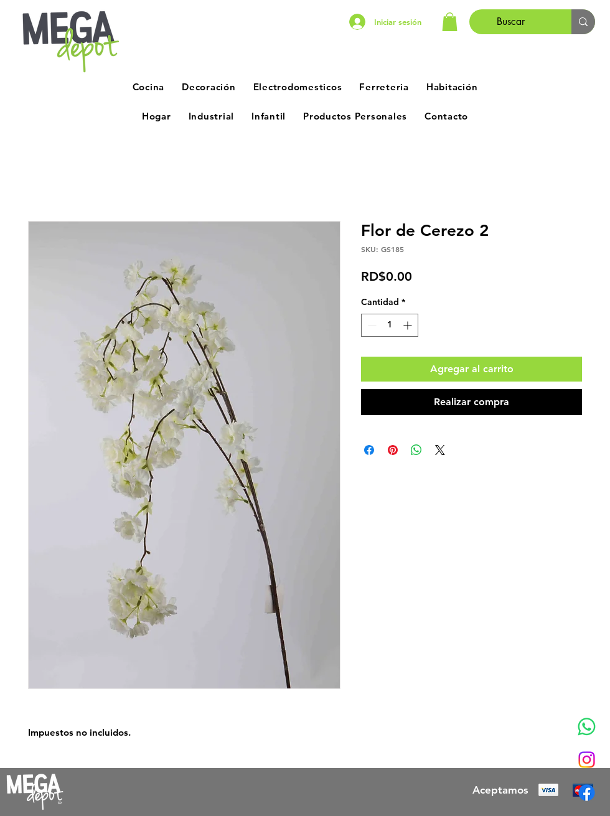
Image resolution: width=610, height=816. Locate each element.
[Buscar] (511, 21)
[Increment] (408, 325)
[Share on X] (440, 450)
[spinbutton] (389, 325)
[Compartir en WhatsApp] (416, 450)
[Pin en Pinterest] (392, 450)
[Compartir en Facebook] (369, 450)
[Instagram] (587, 760)
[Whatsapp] (587, 727)
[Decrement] (370, 325)
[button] (450, 21)
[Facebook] (587, 793)
